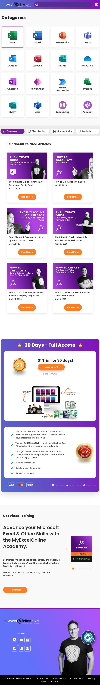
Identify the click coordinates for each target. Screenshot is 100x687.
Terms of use (42, 680)
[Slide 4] (83, 570)
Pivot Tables (36, 133)
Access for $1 (52, 368)
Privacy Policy (59, 680)
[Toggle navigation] (96, 4)
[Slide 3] (80, 570)
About (44, 683)
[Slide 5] (87, 570)
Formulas (10, 133)
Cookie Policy (76, 680)
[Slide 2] (76, 570)
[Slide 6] (90, 570)
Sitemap (91, 680)
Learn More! (15, 591)
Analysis (84, 133)
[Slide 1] (73, 570)
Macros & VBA (62, 133)
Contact (55, 683)
